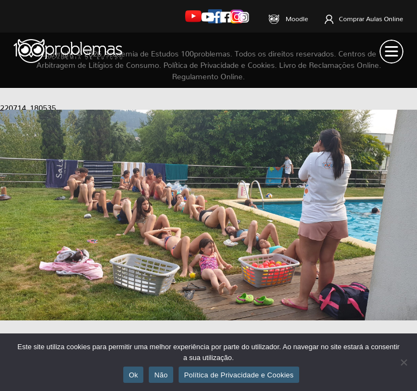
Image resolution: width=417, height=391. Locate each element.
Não (161, 375)
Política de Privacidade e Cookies (239, 375)
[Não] (403, 362)
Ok (133, 375)
